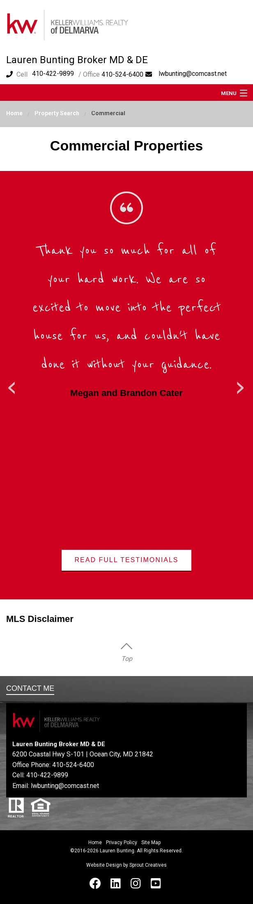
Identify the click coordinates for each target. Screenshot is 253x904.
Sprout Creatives (148, 865)
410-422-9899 (53, 73)
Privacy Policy (121, 842)
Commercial (108, 113)
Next (241, 385)
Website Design (104, 865)
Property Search (56, 113)
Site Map (151, 842)
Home (14, 113)
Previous (12, 385)
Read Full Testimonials (127, 559)
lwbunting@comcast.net (193, 73)
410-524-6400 (73, 765)
